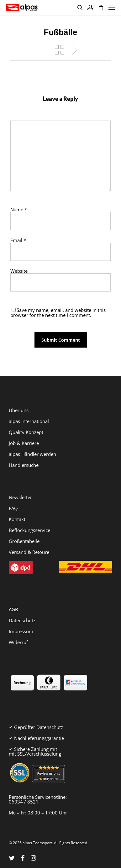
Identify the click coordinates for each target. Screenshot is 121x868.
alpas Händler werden (32, 454)
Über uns (19, 410)
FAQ (13, 508)
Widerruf (18, 642)
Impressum (21, 631)
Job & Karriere (24, 443)
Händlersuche (24, 465)
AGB (13, 609)
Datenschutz (22, 620)
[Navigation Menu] (111, 7)
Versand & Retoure (29, 552)
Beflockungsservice (29, 530)
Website (19, 271)
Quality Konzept (26, 432)
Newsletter (20, 497)
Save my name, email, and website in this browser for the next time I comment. (58, 312)
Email (18, 240)
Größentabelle (24, 541)
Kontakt (17, 519)
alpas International (29, 421)
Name (18, 209)
